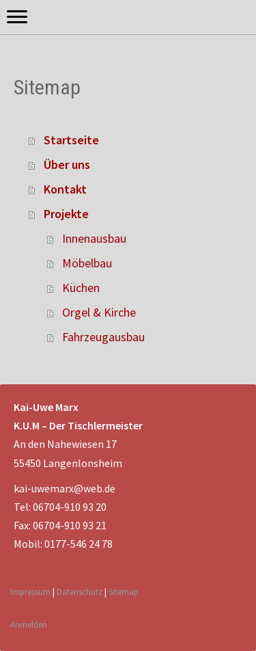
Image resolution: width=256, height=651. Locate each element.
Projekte (66, 214)
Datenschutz (79, 591)
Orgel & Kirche (99, 312)
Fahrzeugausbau (103, 337)
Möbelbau (87, 263)
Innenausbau (94, 238)
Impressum (30, 591)
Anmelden (28, 624)
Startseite (71, 140)
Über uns (67, 164)
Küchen (81, 287)
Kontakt (65, 189)
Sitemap (124, 591)
